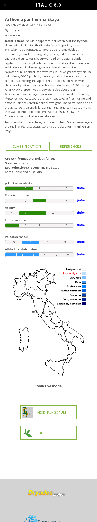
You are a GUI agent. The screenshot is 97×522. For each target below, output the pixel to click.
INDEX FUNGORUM (44, 412)
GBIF (33, 433)
